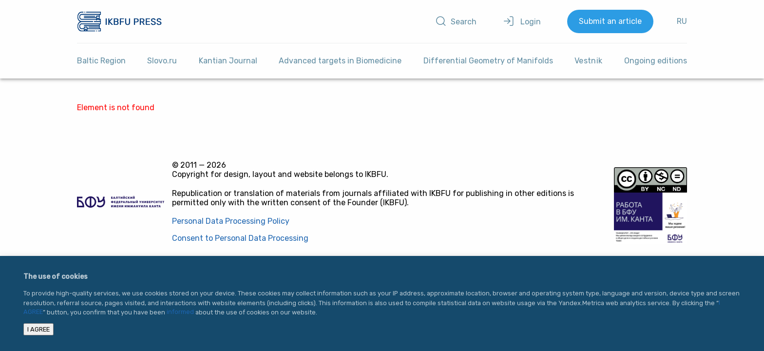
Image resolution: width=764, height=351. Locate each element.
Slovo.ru (162, 60)
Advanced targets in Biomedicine (340, 60)
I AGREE (38, 329)
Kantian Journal (228, 60)
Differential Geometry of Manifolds (488, 60)
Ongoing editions (655, 60)
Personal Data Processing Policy (230, 221)
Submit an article (610, 21)
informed (180, 312)
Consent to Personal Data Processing (240, 238)
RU (682, 21)
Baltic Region (101, 60)
